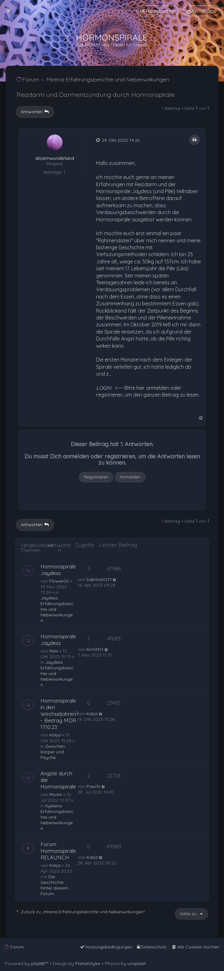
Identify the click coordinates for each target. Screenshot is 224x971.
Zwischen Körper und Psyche (53, 751)
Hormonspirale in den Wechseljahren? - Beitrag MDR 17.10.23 (60, 713)
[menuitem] (201, 10)
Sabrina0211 (99, 579)
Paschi (93, 786)
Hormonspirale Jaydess (58, 569)
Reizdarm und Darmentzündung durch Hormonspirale (96, 94)
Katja (55, 735)
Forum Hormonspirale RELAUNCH (58, 851)
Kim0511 (94, 649)
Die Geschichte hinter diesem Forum (54, 885)
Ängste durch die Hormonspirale (58, 780)
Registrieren (96, 477)
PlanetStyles (88, 963)
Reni (53, 651)
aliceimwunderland (54, 158)
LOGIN (103, 388)
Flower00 (59, 581)
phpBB (38, 963)
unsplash (137, 963)
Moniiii (55, 794)
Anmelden (130, 477)
